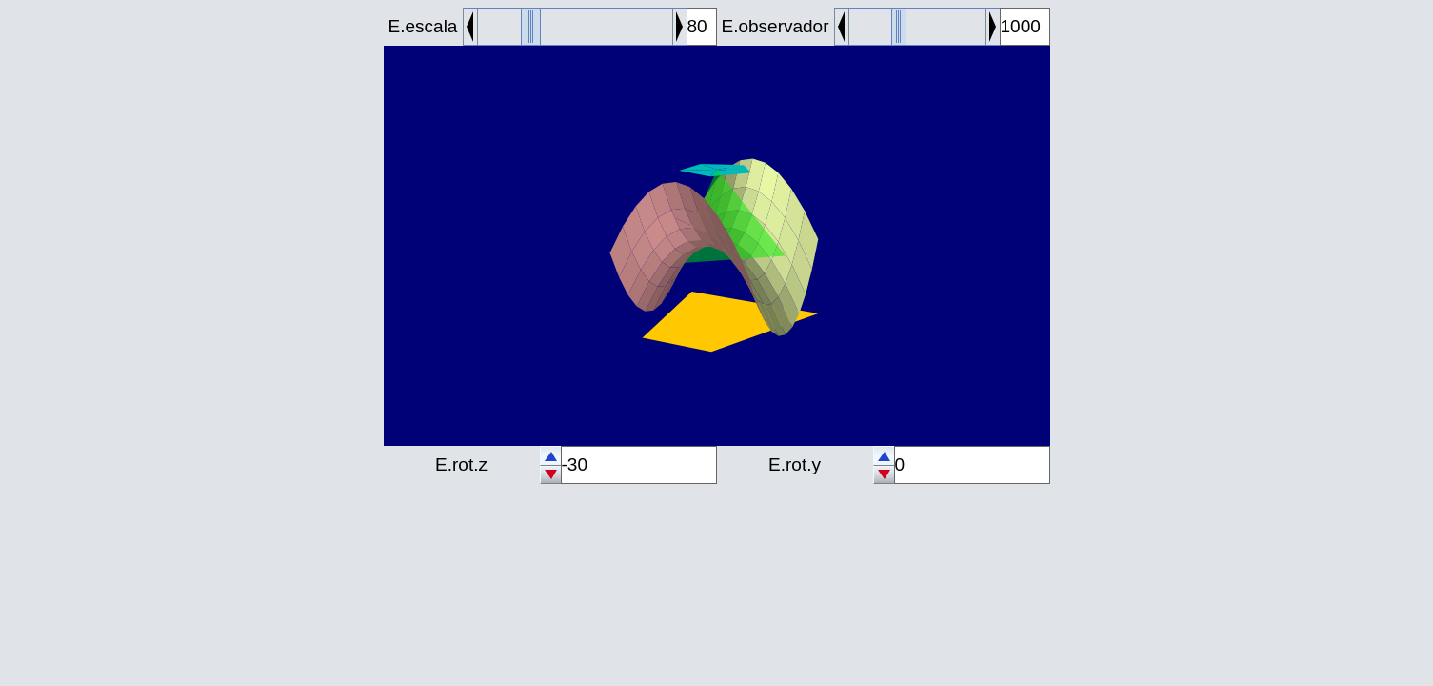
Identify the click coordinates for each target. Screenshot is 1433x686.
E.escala (423, 26)
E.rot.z (461, 464)
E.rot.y (794, 464)
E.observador (774, 26)
